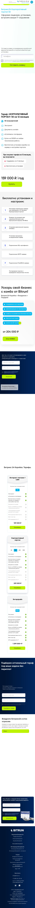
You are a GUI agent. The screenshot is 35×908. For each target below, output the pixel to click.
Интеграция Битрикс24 (17, 846)
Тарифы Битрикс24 (17, 836)
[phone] (17, 56)
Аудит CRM (17, 868)
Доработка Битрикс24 (17, 866)
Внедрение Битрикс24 (17, 856)
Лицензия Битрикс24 (17, 834)
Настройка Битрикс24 (17, 843)
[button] (11, 184)
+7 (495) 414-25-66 (23, 1)
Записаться (9, 818)
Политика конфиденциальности (17, 899)
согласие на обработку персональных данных (14, 704)
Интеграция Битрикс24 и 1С (17, 848)
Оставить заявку (17, 65)
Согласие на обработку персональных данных (17, 901)
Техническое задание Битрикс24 (17, 862)
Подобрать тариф (9, 708)
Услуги (17, 854)
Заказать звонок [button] (25, 2)
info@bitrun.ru (16, 875)
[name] (11, 363)
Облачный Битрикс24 (17, 838)
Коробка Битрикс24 (17, 840)
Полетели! (9, 376)
